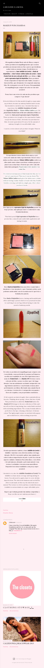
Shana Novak (28, 662)
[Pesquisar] (40, 3)
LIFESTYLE (28, 14)
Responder (13, 533)
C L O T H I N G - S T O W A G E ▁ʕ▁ (18, 607)
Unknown (12, 522)
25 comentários (14, 646)
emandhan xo (18, 530)
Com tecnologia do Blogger (22, 659)
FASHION (6, 14)
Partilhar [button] (5, 510)
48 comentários (14, 610)
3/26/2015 (19, 522)
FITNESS (21, 14)
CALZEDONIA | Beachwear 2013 (18, 643)
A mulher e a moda (13, 7)
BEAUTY (14, 14)
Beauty (11, 513)
